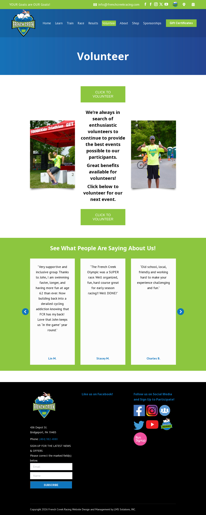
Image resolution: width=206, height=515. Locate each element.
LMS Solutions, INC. (125, 509)
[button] (25, 311)
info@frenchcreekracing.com (118, 4)
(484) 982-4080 (48, 439)
